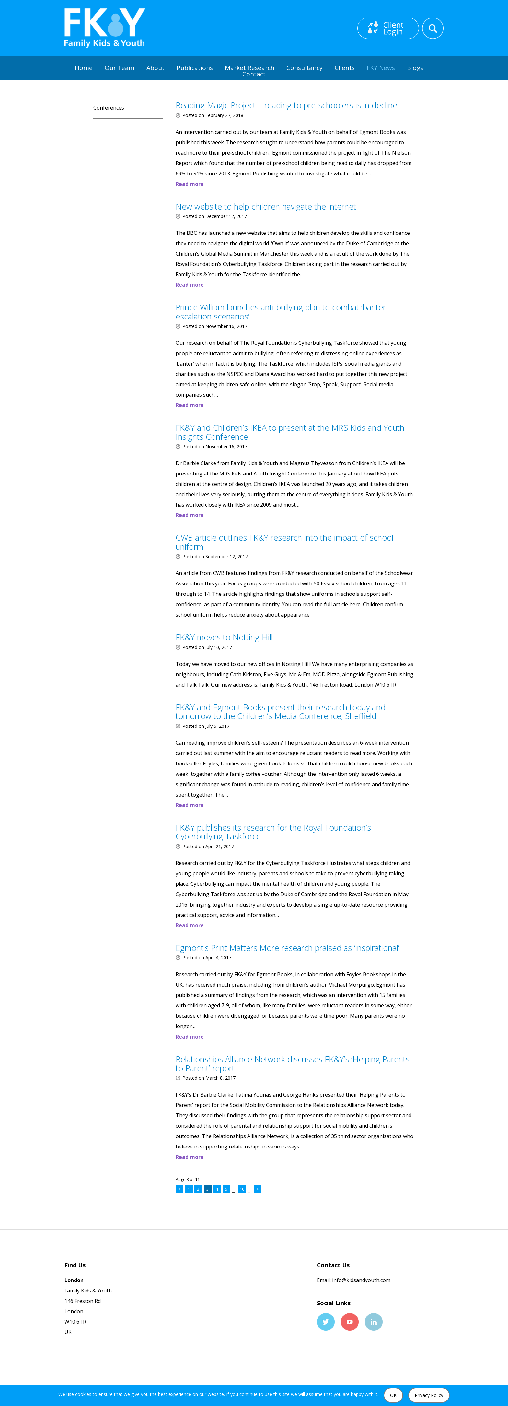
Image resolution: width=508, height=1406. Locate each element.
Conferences (108, 107)
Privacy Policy (429, 1395)
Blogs (415, 68)
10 (242, 1189)
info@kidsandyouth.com (360, 1280)
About (155, 68)
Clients (345, 68)
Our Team (119, 68)
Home (84, 68)
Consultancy (304, 68)
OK (393, 1395)
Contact (254, 74)
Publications (195, 68)
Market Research (249, 68)
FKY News (381, 68)
